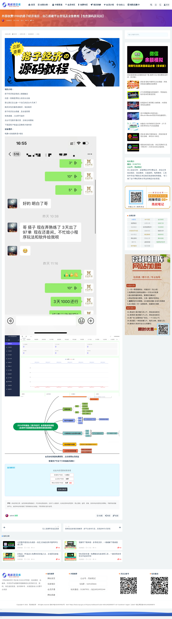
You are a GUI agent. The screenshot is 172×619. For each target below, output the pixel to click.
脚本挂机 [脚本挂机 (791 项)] (161, 238)
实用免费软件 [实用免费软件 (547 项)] (147, 227)
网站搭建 (51, 595)
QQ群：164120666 (88, 584)
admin (11, 515)
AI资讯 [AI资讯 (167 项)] (134, 219)
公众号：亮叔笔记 (88, 578)
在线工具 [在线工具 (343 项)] (161, 223)
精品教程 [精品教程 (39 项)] (147, 234)
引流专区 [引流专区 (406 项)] (161, 227)
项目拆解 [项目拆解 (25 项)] (147, 246)
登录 (166, 5)
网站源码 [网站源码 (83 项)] (134, 238)
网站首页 (51, 578)
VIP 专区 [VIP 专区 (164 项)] (147, 219)
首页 (15, 34)
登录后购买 (62, 489)
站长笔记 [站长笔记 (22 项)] (134, 234)
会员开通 (51, 589)
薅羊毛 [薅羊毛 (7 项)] (134, 242)
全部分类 (22, 34)
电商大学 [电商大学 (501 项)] (161, 231)
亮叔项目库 (32, 604)
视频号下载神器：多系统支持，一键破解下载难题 (98, 542)
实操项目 (9, 20)
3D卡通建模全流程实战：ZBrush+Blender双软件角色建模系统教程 (153, 115)
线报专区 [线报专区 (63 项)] (161, 234)
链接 (115, 516)
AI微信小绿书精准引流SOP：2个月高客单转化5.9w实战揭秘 (153, 125)
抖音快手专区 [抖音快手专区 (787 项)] (133, 231)
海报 (107, 516)
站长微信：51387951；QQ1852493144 (88, 589)
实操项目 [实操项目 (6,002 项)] (134, 227)
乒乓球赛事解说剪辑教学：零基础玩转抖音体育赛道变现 (153, 93)
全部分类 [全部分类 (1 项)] (147, 223)
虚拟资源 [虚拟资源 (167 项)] (147, 242)
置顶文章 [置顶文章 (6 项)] (147, 238)
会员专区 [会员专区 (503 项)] (161, 219)
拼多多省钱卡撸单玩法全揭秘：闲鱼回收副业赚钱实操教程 (153, 83)
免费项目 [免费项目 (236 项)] (134, 223)
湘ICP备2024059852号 (57, 604)
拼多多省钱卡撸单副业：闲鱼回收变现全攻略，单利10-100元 (153, 135)
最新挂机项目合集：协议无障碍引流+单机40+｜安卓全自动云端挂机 (153, 146)
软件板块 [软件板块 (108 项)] (134, 246)
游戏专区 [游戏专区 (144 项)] (147, 231)
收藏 (99, 516)
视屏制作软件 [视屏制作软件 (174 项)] (160, 242)
